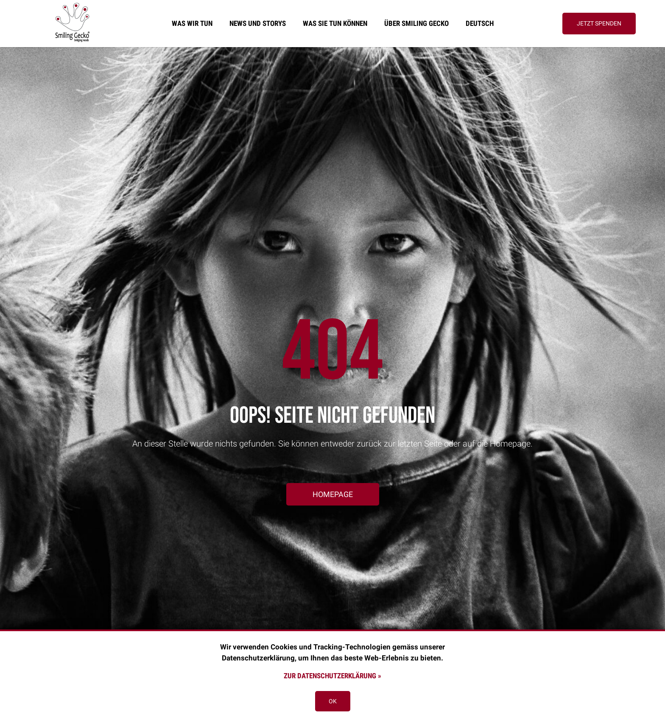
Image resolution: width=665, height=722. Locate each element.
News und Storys (257, 23)
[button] (599, 23)
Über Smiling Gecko (416, 23)
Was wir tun (192, 23)
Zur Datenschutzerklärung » (332, 675)
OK (333, 701)
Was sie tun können (335, 23)
